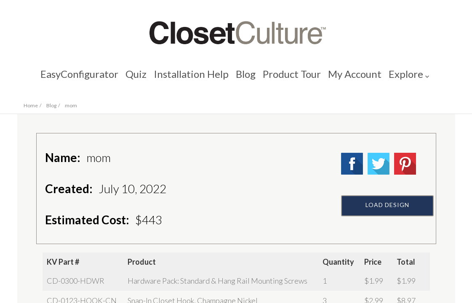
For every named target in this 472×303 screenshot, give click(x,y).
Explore (409, 78)
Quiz (133, 78)
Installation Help (189, 78)
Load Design (387, 225)
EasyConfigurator (76, 78)
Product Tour (293, 78)
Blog (246, 78)
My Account (357, 78)
